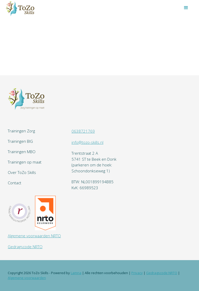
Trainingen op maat (24, 162)
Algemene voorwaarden (27, 277)
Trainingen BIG (20, 141)
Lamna (76, 272)
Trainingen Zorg (21, 130)
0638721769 (83, 131)
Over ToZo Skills (22, 172)
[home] (20, 8)
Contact (14, 182)
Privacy (137, 272)
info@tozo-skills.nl (87, 142)
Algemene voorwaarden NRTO (34, 235)
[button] (186, 8)
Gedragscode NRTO (25, 246)
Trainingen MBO (21, 151)
